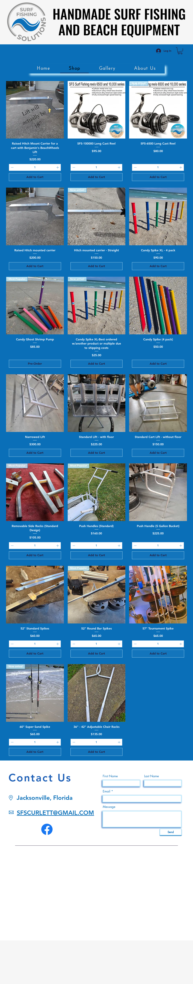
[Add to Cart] (35, 177)
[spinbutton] (35, 167)
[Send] (171, 832)
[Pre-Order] (35, 364)
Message (109, 806)
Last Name (151, 776)
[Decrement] (11, 167)
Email (106, 791)
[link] (180, 50)
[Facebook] (46, 829)
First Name (110, 776)
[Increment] (58, 167)
